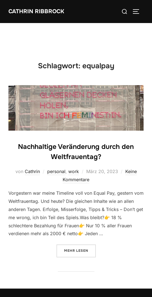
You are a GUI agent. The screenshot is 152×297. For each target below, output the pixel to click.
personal (56, 171)
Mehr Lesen (80, 250)
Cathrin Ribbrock (36, 11)
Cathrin (32, 171)
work (73, 171)
